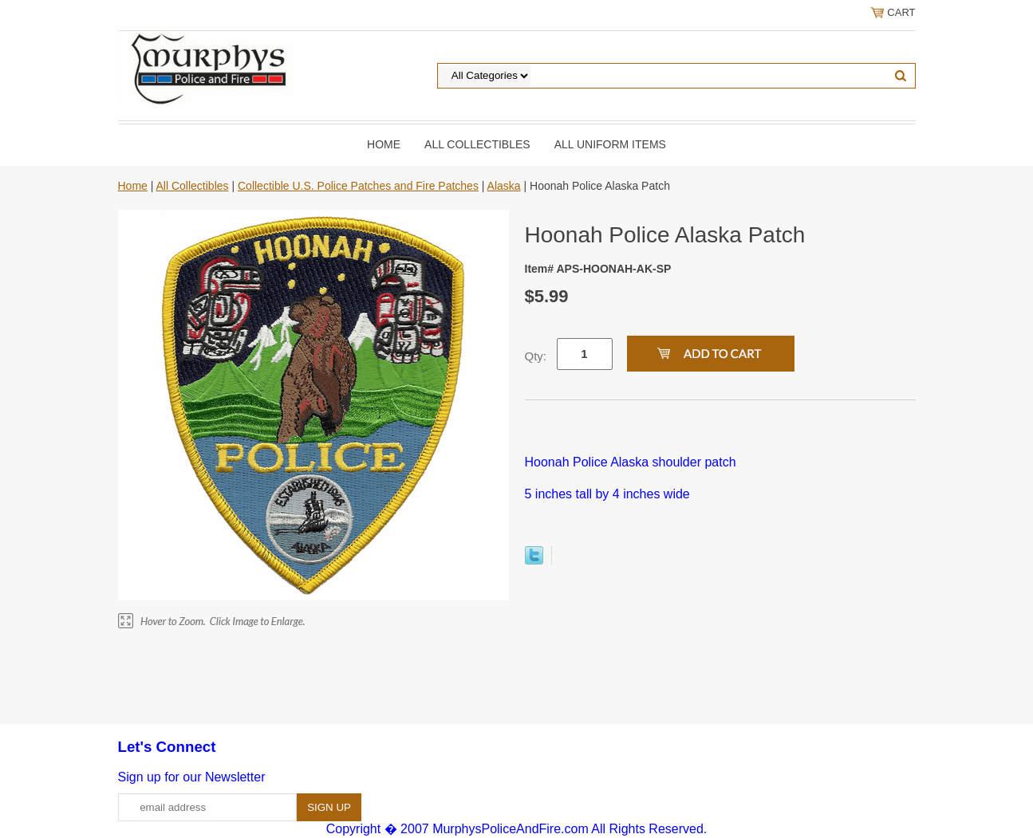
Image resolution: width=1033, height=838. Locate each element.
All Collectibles (477, 144)
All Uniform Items (610, 144)
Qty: (536, 356)
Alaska (504, 185)
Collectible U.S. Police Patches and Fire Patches (358, 185)
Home (383, 144)
